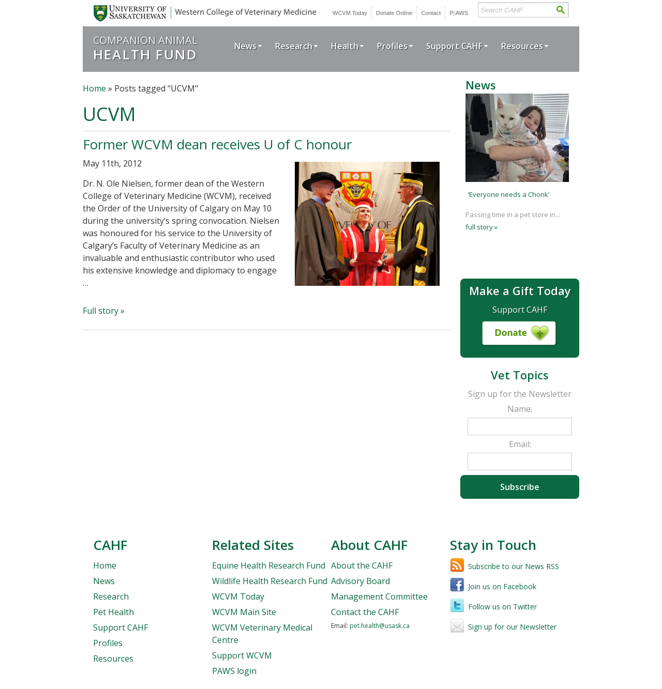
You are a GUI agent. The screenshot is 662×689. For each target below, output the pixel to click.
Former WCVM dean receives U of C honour (217, 144)
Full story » (104, 310)
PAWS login (234, 671)
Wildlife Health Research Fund (269, 581)
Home (94, 88)
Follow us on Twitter (502, 606)
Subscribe (519, 487)
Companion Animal (145, 48)
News (245, 46)
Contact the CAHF (365, 612)
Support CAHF (454, 46)
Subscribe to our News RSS (513, 566)
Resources (522, 46)
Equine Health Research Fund (268, 565)
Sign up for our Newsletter (512, 627)
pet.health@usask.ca (380, 625)
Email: (520, 444)
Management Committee (379, 596)
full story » (481, 227)
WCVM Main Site (244, 612)
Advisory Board (360, 581)
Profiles (392, 46)
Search (560, 10)
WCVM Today (350, 13)
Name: (519, 409)
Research (293, 46)
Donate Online (394, 13)
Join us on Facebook (502, 586)
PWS (458, 13)
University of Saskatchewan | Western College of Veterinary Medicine (203, 13)
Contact (431, 13)
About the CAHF (362, 565)
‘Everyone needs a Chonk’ (508, 194)
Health (344, 46)
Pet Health (113, 612)
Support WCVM (242, 655)
